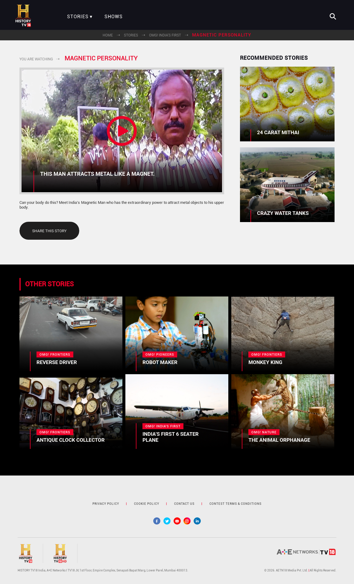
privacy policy (105, 503)
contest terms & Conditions (235, 503)
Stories (78, 16)
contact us (184, 503)
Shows (113, 16)
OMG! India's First (165, 35)
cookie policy (146, 503)
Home (108, 35)
